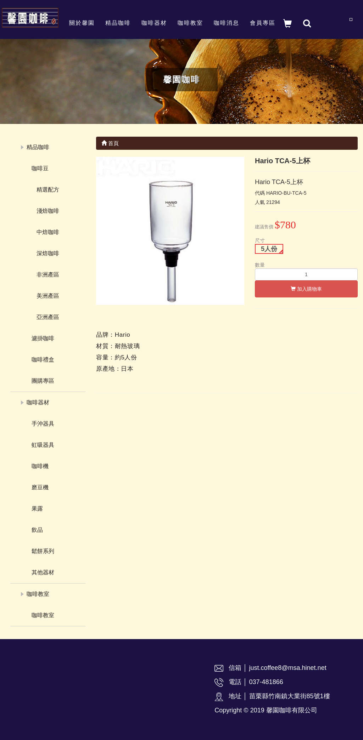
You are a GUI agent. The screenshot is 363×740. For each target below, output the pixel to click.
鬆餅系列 (43, 551)
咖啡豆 (40, 168)
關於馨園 (82, 23)
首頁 (110, 143)
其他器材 (43, 572)
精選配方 (48, 190)
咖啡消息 (226, 23)
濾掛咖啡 (43, 338)
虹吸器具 (43, 445)
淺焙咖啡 (48, 211)
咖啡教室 (190, 23)
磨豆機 (40, 487)
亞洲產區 (48, 317)
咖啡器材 (154, 23)
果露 (37, 509)
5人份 (269, 248)
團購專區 (43, 381)
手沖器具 (43, 424)
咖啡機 (40, 466)
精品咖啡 (118, 23)
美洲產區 (48, 296)
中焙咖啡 (48, 232)
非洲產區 (48, 275)
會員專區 (262, 23)
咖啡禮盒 (43, 360)
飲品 (37, 530)
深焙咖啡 (48, 253)
